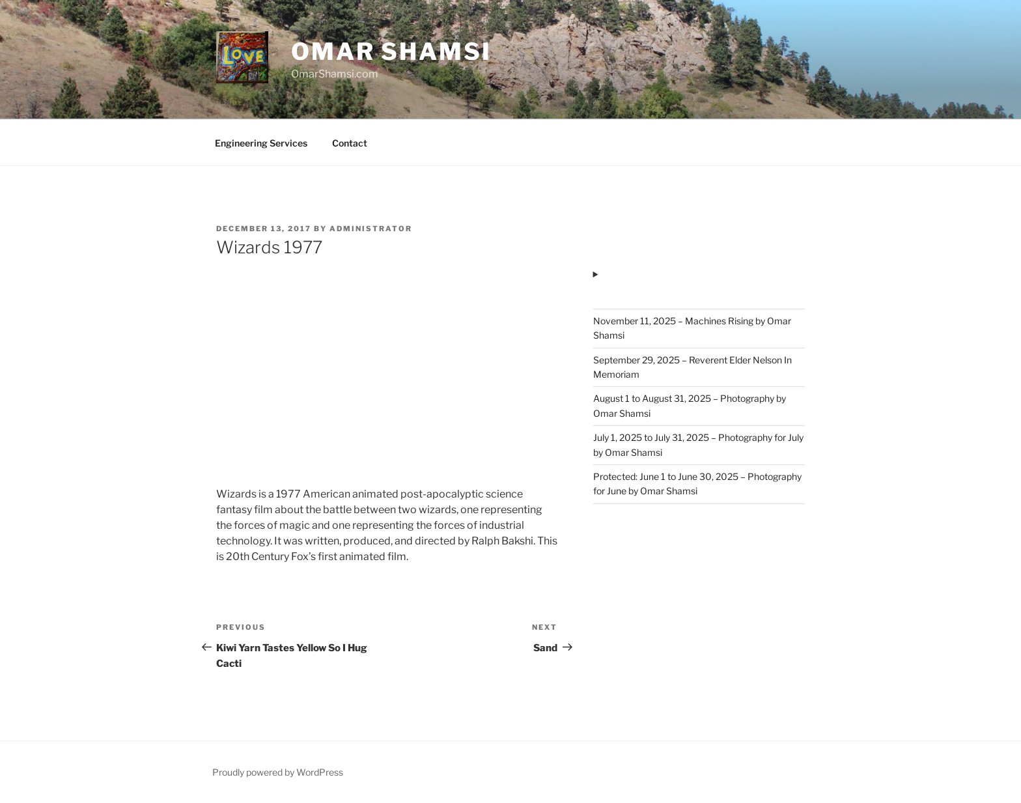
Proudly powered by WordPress (277, 772)
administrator (370, 228)
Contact (349, 142)
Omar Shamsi (391, 51)
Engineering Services (261, 142)
